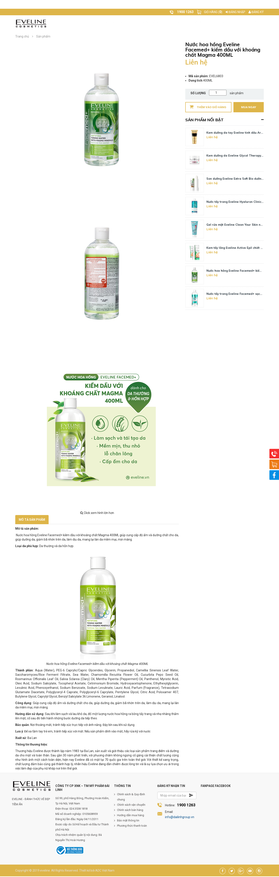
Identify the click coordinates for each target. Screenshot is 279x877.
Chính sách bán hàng (130, 810)
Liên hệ (193, 23)
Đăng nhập (235, 12)
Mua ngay (248, 107)
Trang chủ (75, 23)
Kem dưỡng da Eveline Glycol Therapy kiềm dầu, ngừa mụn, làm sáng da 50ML (235, 156)
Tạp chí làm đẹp (152, 23)
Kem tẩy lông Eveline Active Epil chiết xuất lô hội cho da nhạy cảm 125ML (235, 248)
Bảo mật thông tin (128, 821)
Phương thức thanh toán (132, 826)
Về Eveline (99, 23)
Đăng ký (256, 12)
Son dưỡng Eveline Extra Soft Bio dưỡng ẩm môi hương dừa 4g (235, 179)
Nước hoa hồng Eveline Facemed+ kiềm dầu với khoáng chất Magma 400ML (235, 271)
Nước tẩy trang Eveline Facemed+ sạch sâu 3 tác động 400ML (235, 294)
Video (177, 23)
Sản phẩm (123, 23)
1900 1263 (186, 805)
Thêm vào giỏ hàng (208, 107)
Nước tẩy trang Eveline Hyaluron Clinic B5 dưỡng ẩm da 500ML (235, 202)
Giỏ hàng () (213, 12)
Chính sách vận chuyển (131, 805)
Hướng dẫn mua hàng (130, 815)
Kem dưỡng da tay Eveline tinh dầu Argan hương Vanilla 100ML (235, 133)
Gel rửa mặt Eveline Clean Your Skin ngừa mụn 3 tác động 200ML (235, 225)
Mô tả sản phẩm (32, 520)
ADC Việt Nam (104, 871)
